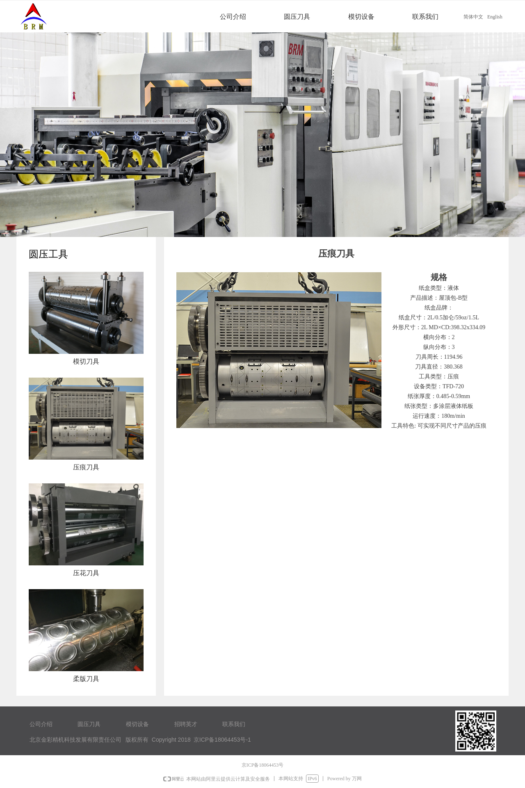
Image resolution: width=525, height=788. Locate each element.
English (494, 17)
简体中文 (473, 17)
